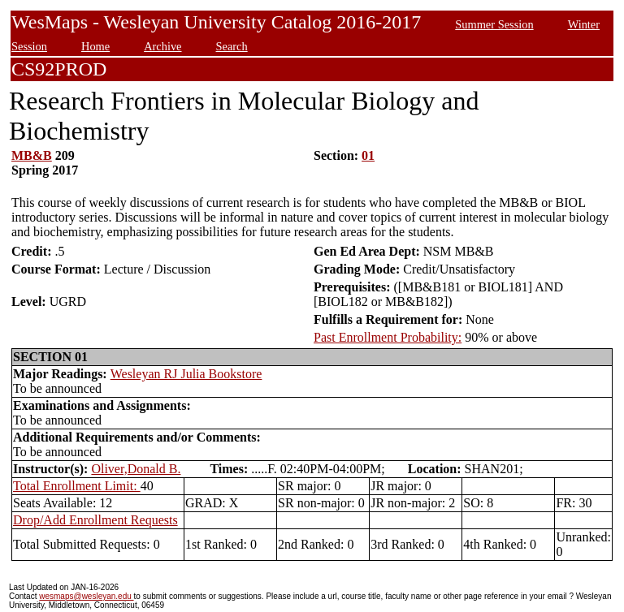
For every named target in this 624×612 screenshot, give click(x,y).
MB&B (31, 155)
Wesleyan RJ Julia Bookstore (186, 374)
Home (95, 46)
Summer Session (494, 24)
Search (232, 46)
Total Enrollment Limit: (77, 486)
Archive (162, 46)
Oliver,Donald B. (135, 469)
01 (368, 155)
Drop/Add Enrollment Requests (95, 520)
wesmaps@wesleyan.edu (86, 596)
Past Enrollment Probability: (388, 337)
